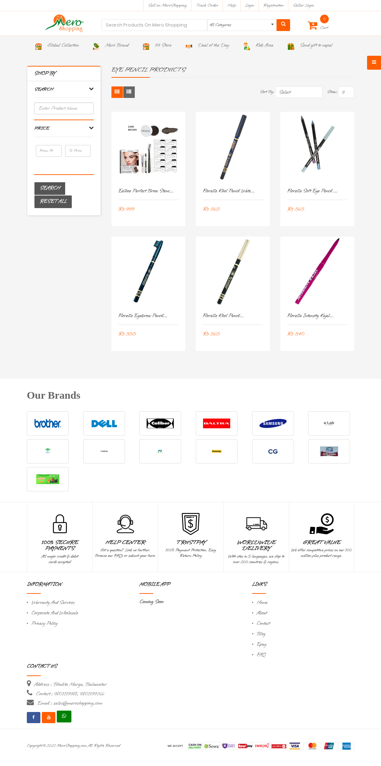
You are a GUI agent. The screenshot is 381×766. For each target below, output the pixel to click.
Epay (261, 644)
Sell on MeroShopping (167, 5)
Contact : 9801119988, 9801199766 (70, 693)
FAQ (261, 655)
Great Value (321, 542)
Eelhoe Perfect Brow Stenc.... (146, 191)
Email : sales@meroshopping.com (69, 703)
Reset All (53, 201)
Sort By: (267, 92)
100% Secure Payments (59, 546)
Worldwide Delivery (256, 546)
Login (249, 5)
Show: (332, 92)
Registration (273, 5)
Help (231, 5)
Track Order (207, 5)
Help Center (125, 542)
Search (50, 188)
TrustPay (190, 542)
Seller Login (303, 5)
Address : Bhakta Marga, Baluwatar (70, 684)
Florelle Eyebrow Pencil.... (143, 316)
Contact (263, 623)
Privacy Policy (44, 623)
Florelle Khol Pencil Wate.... (229, 191)
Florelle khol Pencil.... (223, 316)
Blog (261, 634)
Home (262, 602)
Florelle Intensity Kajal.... (310, 316)
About (262, 613)
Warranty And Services (53, 602)
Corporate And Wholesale (54, 613)
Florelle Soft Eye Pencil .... (312, 191)
